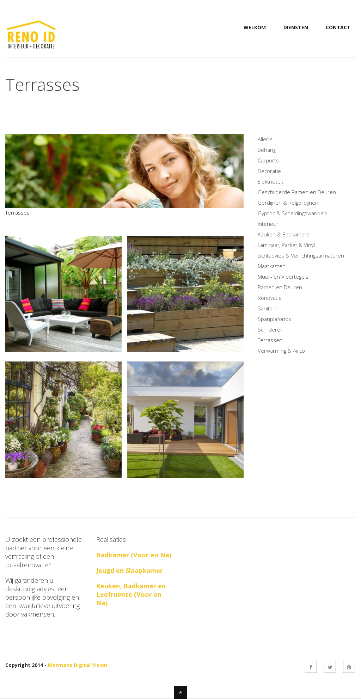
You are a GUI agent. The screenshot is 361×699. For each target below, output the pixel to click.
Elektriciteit (270, 181)
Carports (268, 160)
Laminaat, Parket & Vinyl (286, 244)
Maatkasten (272, 266)
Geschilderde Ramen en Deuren (297, 192)
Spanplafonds (274, 318)
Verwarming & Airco (281, 350)
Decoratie (269, 170)
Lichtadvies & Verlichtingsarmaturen (301, 255)
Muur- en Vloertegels (283, 276)
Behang (267, 149)
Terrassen (270, 340)
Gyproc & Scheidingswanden (292, 213)
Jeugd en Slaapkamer (129, 570)
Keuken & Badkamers (284, 234)
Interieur (268, 223)
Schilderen (270, 329)
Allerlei (266, 139)
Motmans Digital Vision (77, 665)
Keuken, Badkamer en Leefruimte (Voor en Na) (131, 594)
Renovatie (270, 297)
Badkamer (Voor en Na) (133, 555)
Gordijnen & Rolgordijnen (288, 202)
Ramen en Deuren (280, 287)
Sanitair (267, 308)
